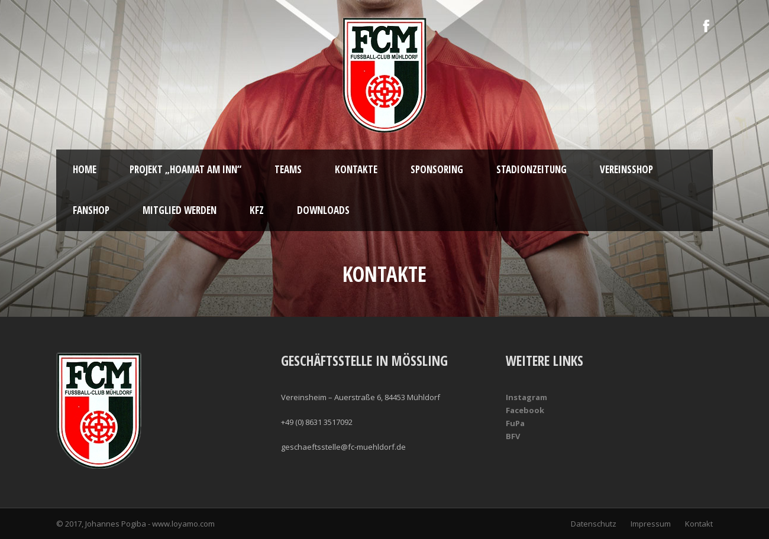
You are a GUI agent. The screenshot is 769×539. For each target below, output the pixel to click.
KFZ (257, 210)
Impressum (651, 523)
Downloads (323, 210)
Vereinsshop (626, 169)
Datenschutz (593, 523)
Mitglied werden (180, 210)
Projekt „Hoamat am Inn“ (185, 169)
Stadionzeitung (531, 169)
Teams (288, 169)
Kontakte (356, 169)
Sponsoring (437, 169)
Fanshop (91, 210)
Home (84, 169)
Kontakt (699, 523)
